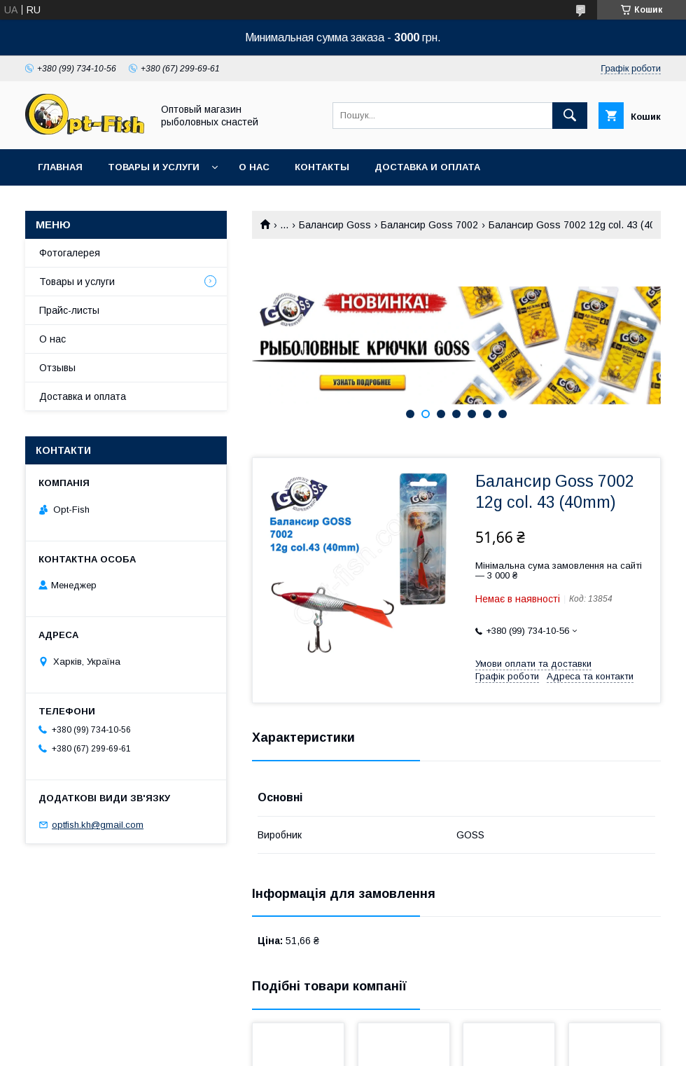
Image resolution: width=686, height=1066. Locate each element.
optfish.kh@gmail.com (98, 824)
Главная (60, 167)
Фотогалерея (69, 252)
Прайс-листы (69, 310)
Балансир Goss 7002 (429, 224)
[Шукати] (569, 115)
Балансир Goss (335, 224)
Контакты (322, 167)
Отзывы (57, 367)
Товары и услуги (154, 167)
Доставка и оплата (427, 167)
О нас (254, 167)
